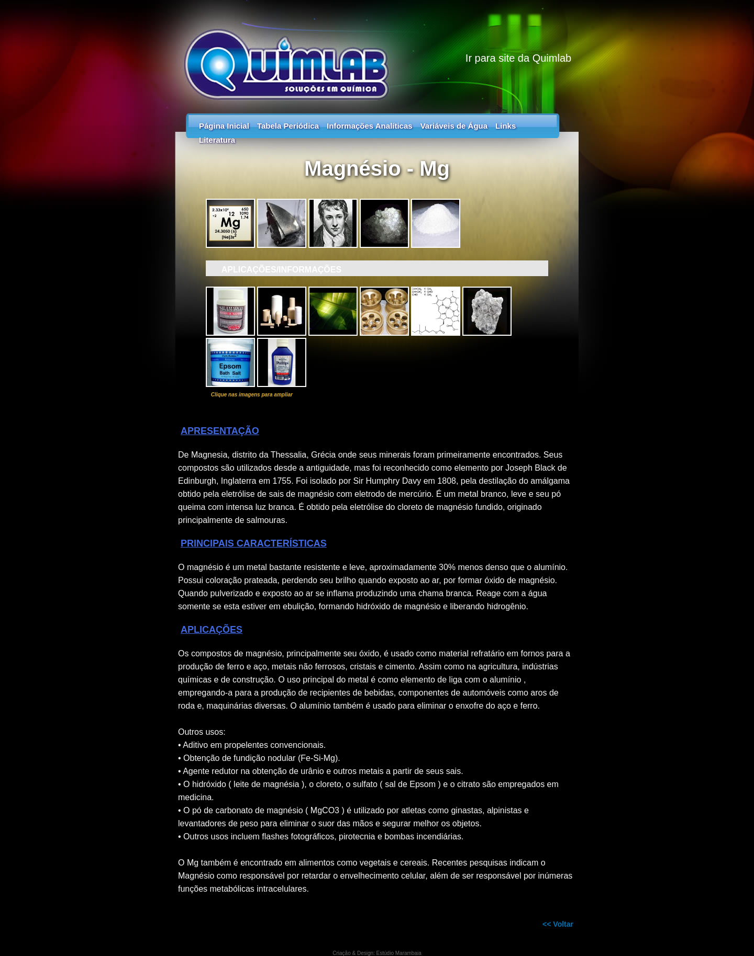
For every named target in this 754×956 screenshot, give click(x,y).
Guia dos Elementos (377, 52)
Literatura (217, 139)
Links (505, 125)
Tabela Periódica (288, 125)
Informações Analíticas (370, 125)
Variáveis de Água (453, 125)
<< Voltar (557, 924)
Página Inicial (224, 125)
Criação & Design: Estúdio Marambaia (377, 953)
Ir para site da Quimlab (518, 58)
